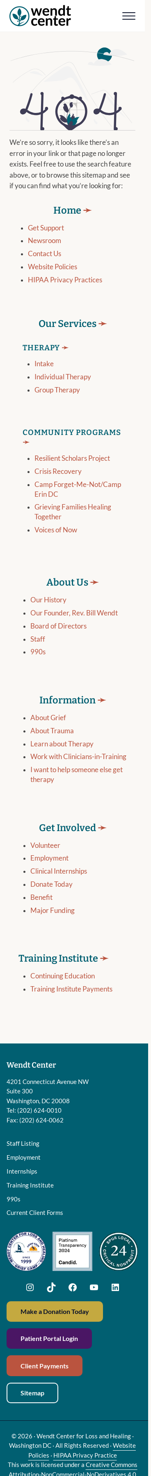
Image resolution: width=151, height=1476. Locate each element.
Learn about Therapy (62, 744)
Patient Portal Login (49, 1339)
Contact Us (44, 254)
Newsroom (44, 241)
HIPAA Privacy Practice (85, 1455)
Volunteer (45, 845)
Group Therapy (57, 390)
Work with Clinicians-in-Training (78, 757)
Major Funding (52, 911)
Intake (44, 364)
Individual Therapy (62, 377)
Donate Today (51, 885)
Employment (49, 858)
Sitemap (32, 1393)
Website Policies (52, 267)
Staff (37, 639)
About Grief (48, 718)
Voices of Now (55, 530)
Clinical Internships (58, 872)
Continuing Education (62, 976)
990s (38, 652)
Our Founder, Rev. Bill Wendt (74, 613)
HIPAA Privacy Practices (65, 280)
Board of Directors (58, 626)
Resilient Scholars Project (72, 459)
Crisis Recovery (58, 472)
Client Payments (45, 1366)
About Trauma (52, 731)
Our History (48, 600)
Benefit (41, 898)
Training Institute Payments (71, 989)
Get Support (46, 228)
